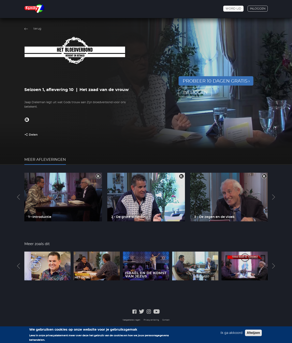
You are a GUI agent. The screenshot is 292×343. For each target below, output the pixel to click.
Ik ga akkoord (231, 334)
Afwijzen (253, 334)
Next (274, 197)
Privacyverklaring (151, 320)
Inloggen (257, 8)
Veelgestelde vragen (131, 320)
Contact (166, 320)
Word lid (233, 8)
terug (37, 28)
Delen (33, 134)
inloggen (195, 92)
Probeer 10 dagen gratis (215, 81)
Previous (18, 197)
